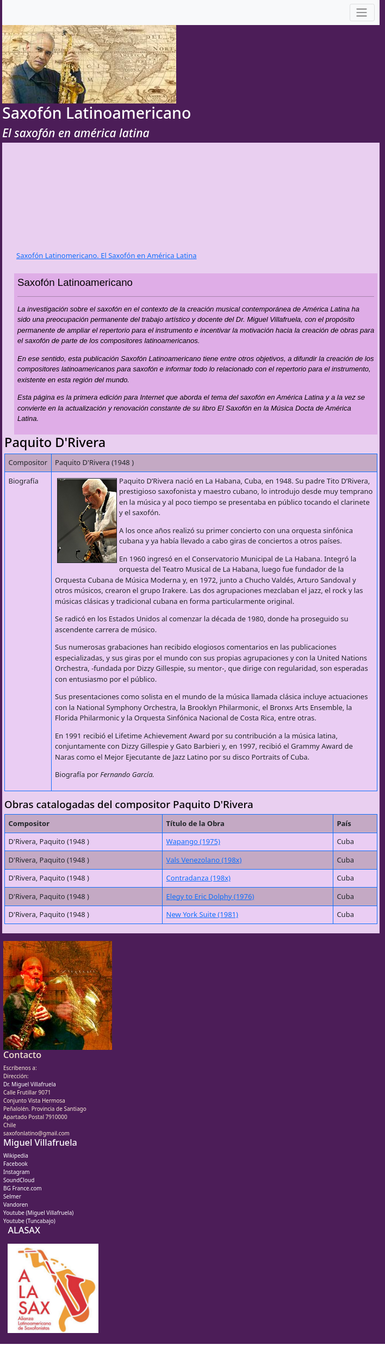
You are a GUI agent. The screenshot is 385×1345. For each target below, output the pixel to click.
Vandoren (15, 1204)
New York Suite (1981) (202, 914)
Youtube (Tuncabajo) (29, 1221)
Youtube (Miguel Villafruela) (38, 1212)
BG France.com (22, 1188)
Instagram (16, 1172)
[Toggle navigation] (362, 13)
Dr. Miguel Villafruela (29, 1084)
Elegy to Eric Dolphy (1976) (210, 896)
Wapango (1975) (193, 841)
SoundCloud (18, 1180)
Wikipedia (15, 1155)
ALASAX (24, 1230)
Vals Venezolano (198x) (204, 860)
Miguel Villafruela (40, 1142)
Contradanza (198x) (198, 878)
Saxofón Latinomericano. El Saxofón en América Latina (106, 255)
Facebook (15, 1163)
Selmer (12, 1196)
